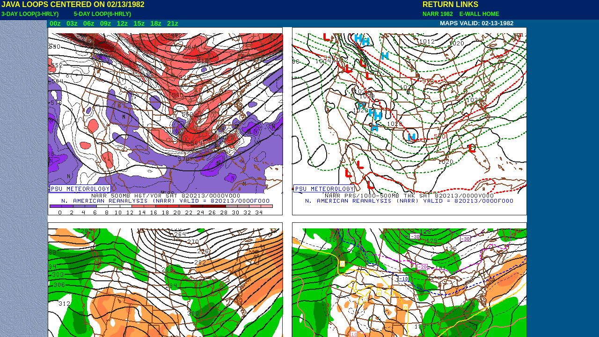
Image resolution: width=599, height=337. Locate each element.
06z (88, 23)
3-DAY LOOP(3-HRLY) (29, 14)
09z (105, 23)
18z (155, 23)
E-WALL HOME (477, 14)
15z (138, 23)
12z (122, 23)
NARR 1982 (438, 14)
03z (72, 23)
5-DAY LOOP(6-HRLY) (102, 14)
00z (55, 23)
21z (172, 23)
